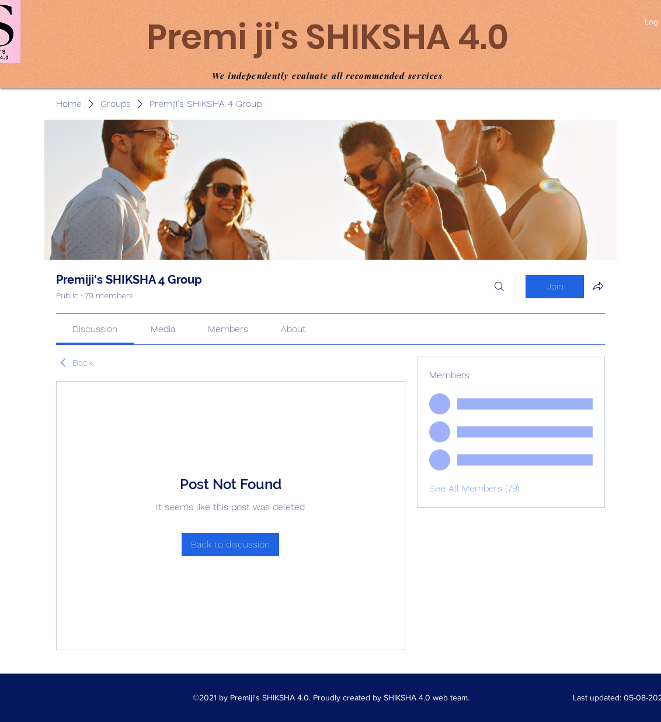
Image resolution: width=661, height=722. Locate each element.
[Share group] (598, 286)
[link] (94, 328)
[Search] (499, 286)
